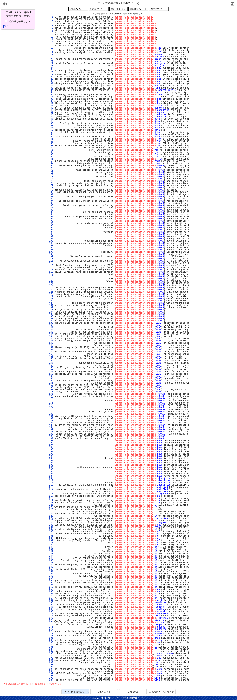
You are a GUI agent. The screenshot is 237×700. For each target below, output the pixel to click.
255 (51, 580)
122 (51, 285)
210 (51, 480)
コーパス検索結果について (75, 691)
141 (51, 327)
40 (51, 103)
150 (51, 347)
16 (51, 50)
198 (51, 454)
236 (51, 538)
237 (51, 540)
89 (51, 212)
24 (51, 68)
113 (51, 265)
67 (51, 163)
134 (51, 312)
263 (51, 598)
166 (51, 383)
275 (51, 624)
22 (51, 63)
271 (51, 616)
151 (51, 349)
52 (51, 130)
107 (51, 252)
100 (51, 236)
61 (51, 150)
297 (51, 673)
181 (51, 416)
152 (51, 352)
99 (51, 234)
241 (51, 549)
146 (51, 338)
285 (51, 647)
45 (51, 114)
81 (51, 194)
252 (51, 573)
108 (51, 254)
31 (51, 83)
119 (51, 278)
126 (51, 294)
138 (51, 321)
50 (51, 125)
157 (51, 363)
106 (51, 250)
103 (51, 243)
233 (51, 531)
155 (51, 358)
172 (51, 396)
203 (51, 465)
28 (51, 77)
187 (51, 429)
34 (51, 90)
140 (51, 325)
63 (51, 154)
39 (51, 101)
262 (51, 596)
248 (51, 565)
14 (51, 46)
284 (51, 644)
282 (51, 640)
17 (51, 52)
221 (51, 505)
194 (51, 445)
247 (51, 562)
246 (51, 560)
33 (51, 88)
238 (51, 542)
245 (51, 558)
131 (51, 305)
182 (51, 418)
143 (51, 332)
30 (51, 81)
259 (51, 589)
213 (51, 487)
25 (51, 70)
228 (51, 520)
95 (51, 225)
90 (51, 214)
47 (51, 119)
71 (51, 172)
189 (51, 434)
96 (51, 227)
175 (51, 403)
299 (51, 678)
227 (51, 518)
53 (51, 132)
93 (51, 221)
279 (51, 633)
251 (51, 571)
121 (51, 283)
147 (51, 341)
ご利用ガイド (104, 691)
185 (51, 425)
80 (51, 192)
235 (51, 536)
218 (51, 498)
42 (51, 108)
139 (51, 323)
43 (51, 110)
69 (51, 168)
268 (51, 609)
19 (51, 57)
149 (51, 345)
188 (51, 431)
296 (51, 671)
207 (51, 474)
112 (51, 263)
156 (51, 361)
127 (51, 296)
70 (51, 170)
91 (51, 216)
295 (51, 669)
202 (51, 463)
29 (51, 79)
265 (51, 602)
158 (51, 365)
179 (51, 412)
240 (51, 547)
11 (51, 39)
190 (51, 436)
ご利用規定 (132, 691)
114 (51, 267)
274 (51, 622)
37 (51, 97)
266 (51, 605)
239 (51, 545)
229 (51, 522)
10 (51, 37)
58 (51, 143)
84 (51, 201)
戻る (4, 4)
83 (51, 199)
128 (51, 298)
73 (51, 176)
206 (51, 471)
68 (51, 165)
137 (51, 318)
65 (51, 159)
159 (51, 367)
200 (51, 458)
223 (51, 509)
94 (51, 223)
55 (51, 136)
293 (51, 664)
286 (51, 649)
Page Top (232, 4)
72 (51, 174)
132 (51, 307)
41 (51, 105)
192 (51, 440)
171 (51, 394)
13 (51, 43)
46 (51, 117)
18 (51, 54)
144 (51, 334)
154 (51, 356)
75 (51, 181)
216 (51, 494)
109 (51, 256)
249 (51, 567)
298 (51, 675)
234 (51, 534)
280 (51, 636)
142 (51, 329)
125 (51, 292)
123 (51, 287)
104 (51, 245)
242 (51, 551)
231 (51, 527)
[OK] (5, 26)
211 (51, 483)
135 (51, 314)
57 (51, 141)
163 (51, 376)
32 (51, 85)
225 (51, 514)
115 (51, 270)
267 (51, 607)
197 (51, 451)
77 (51, 185)
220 (51, 502)
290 (51, 658)
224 (51, 511)
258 (51, 587)
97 (51, 230)
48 (51, 121)
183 (51, 420)
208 (51, 476)
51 (51, 128)
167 (51, 385)
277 (51, 629)
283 (51, 642)
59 (51, 145)
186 (51, 427)
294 (51, 667)
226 (51, 516)
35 (51, 92)
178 (51, 409)
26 (51, 72)
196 (51, 449)
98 (51, 232)
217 (51, 496)
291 (51, 660)
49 (51, 123)
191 (51, 438)
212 (51, 485)
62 (51, 152)
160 (51, 369)
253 (51, 576)
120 (51, 281)
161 (51, 372)
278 (51, 631)
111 (51, 261)
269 (51, 611)
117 (51, 274)
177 (51, 407)
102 (51, 241)
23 (51, 66)
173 (51, 398)
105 (51, 247)
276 (51, 627)
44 (51, 112)
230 (51, 525)
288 (51, 653)
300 (51, 680)
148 (51, 343)
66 (51, 161)
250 (51, 569)
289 (51, 656)
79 (51, 190)
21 (51, 61)
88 (51, 210)
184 (51, 423)
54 (51, 134)
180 (51, 414)
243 (51, 553)
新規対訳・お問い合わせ (161, 691)
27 (51, 74)
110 (51, 258)
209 (51, 478)
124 (51, 290)
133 (51, 310)
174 (51, 400)
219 (51, 500)
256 (51, 582)
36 (51, 94)
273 (51, 620)
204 (51, 467)
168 (51, 387)
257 (51, 585)
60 (51, 148)
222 (51, 507)
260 (51, 591)
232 (51, 529)
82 (51, 196)
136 (51, 316)
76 (51, 183)
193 (51, 443)
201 (51, 460)
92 (51, 219)
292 (51, 662)
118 (51, 276)
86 (51, 205)
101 (51, 239)
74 (51, 179)
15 (51, 48)
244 (51, 556)
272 (51, 618)
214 (51, 489)
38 (51, 99)
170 (51, 392)
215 (51, 491)
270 (51, 613)
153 (51, 354)
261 (51, 593)
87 (51, 207)
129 (51, 301)
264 (51, 600)
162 (51, 374)
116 (51, 272)
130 (51, 303)
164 (51, 378)
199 (51, 456)
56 (51, 139)
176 (51, 405)
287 (51, 651)
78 (51, 188)
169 (51, 389)
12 (51, 41)
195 (51, 447)
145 (51, 336)
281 (51, 638)
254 (51, 578)
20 (51, 59)
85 (51, 203)
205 (51, 469)
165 (51, 380)
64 (51, 156)
